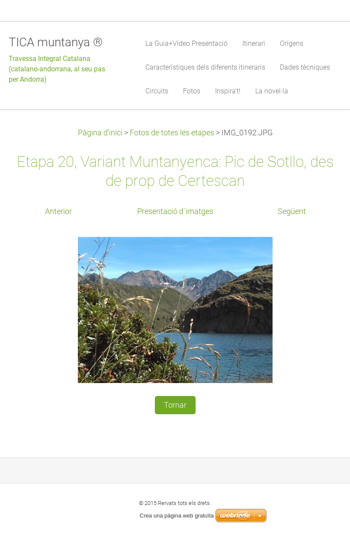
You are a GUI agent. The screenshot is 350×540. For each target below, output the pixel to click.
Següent (292, 211)
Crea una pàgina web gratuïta (177, 515)
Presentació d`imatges (175, 211)
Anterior (58, 211)
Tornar (175, 405)
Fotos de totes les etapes (172, 132)
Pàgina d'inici (100, 132)
